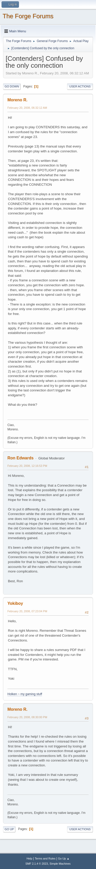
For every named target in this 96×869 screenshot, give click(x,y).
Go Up (9, 829)
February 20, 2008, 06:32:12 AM (27, 107)
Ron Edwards (20, 458)
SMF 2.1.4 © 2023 (36, 863)
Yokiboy (15, 603)
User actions (80, 86)
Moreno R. (17, 100)
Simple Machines (60, 863)
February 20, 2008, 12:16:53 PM (27, 465)
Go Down (12, 86)
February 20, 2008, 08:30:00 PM (27, 717)
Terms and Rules (45, 858)
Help (29, 858)
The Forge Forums (28, 16)
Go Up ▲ (63, 858)
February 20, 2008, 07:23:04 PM (27, 611)
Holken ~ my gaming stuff (24, 694)
